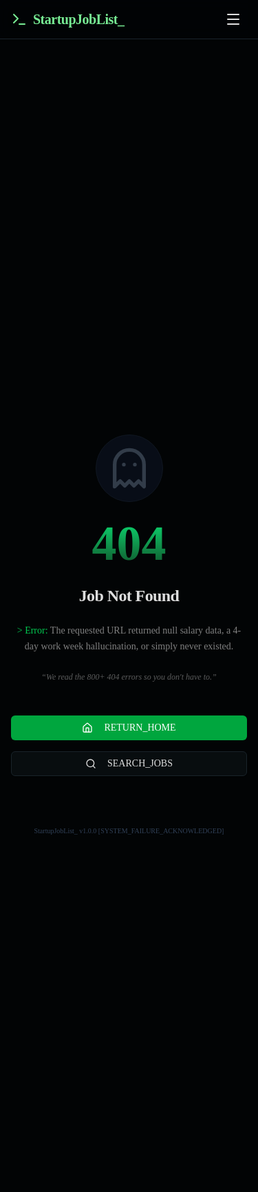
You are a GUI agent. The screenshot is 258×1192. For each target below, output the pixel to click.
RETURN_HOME (128, 727)
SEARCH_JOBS (129, 763)
